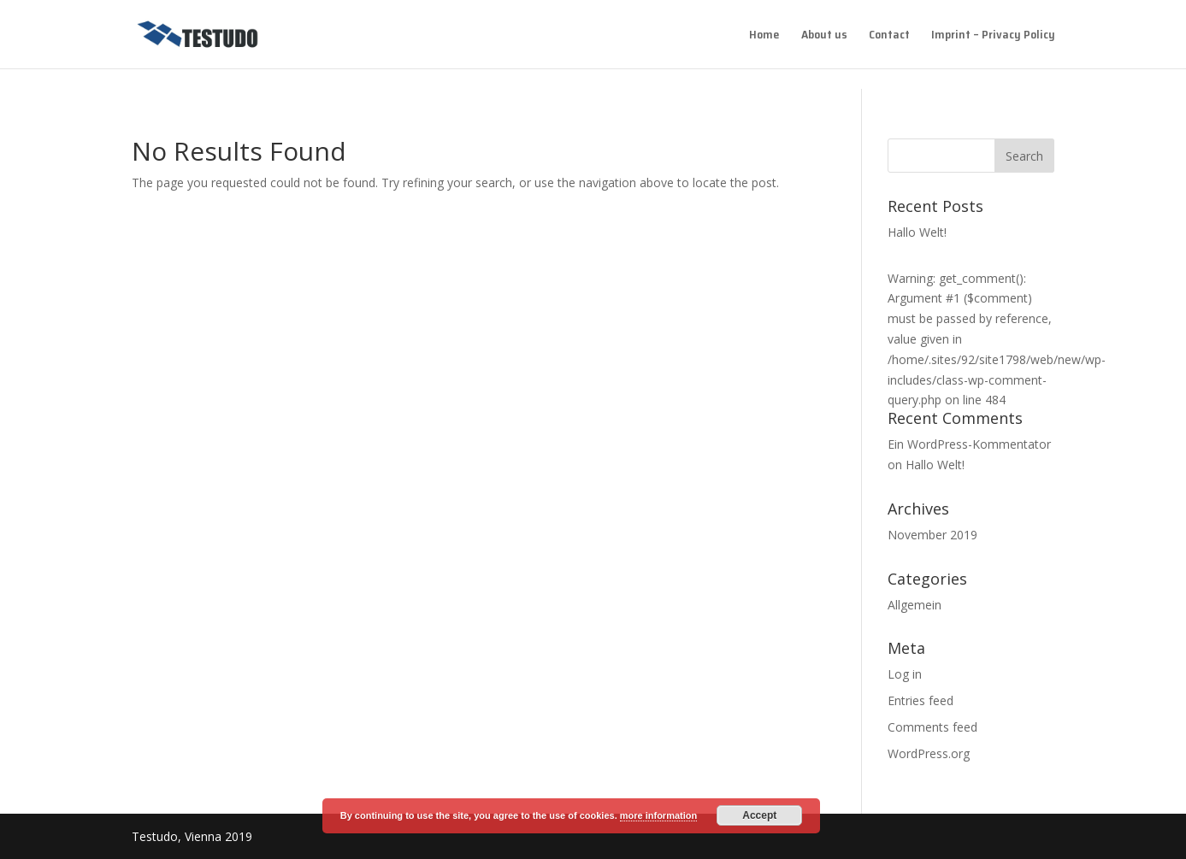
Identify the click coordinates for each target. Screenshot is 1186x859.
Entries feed (920, 700)
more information (658, 815)
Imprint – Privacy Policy (993, 36)
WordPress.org (929, 753)
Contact (889, 36)
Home (764, 36)
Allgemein (914, 605)
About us (824, 36)
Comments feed (932, 727)
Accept (759, 815)
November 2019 (932, 535)
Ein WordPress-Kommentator (969, 444)
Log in (905, 674)
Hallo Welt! (917, 232)
